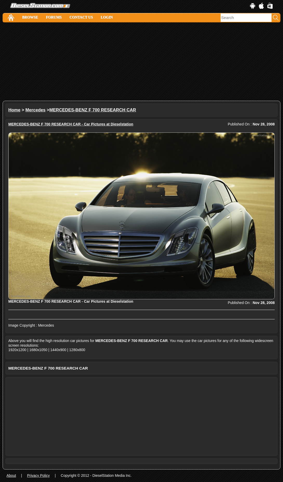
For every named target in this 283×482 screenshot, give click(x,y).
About (11, 475)
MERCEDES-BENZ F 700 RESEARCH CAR (92, 109)
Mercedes (35, 109)
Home (14, 109)
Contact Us (81, 17)
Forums (54, 17)
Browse (30, 17)
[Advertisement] (141, 61)
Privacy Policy (38, 475)
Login (107, 17)
